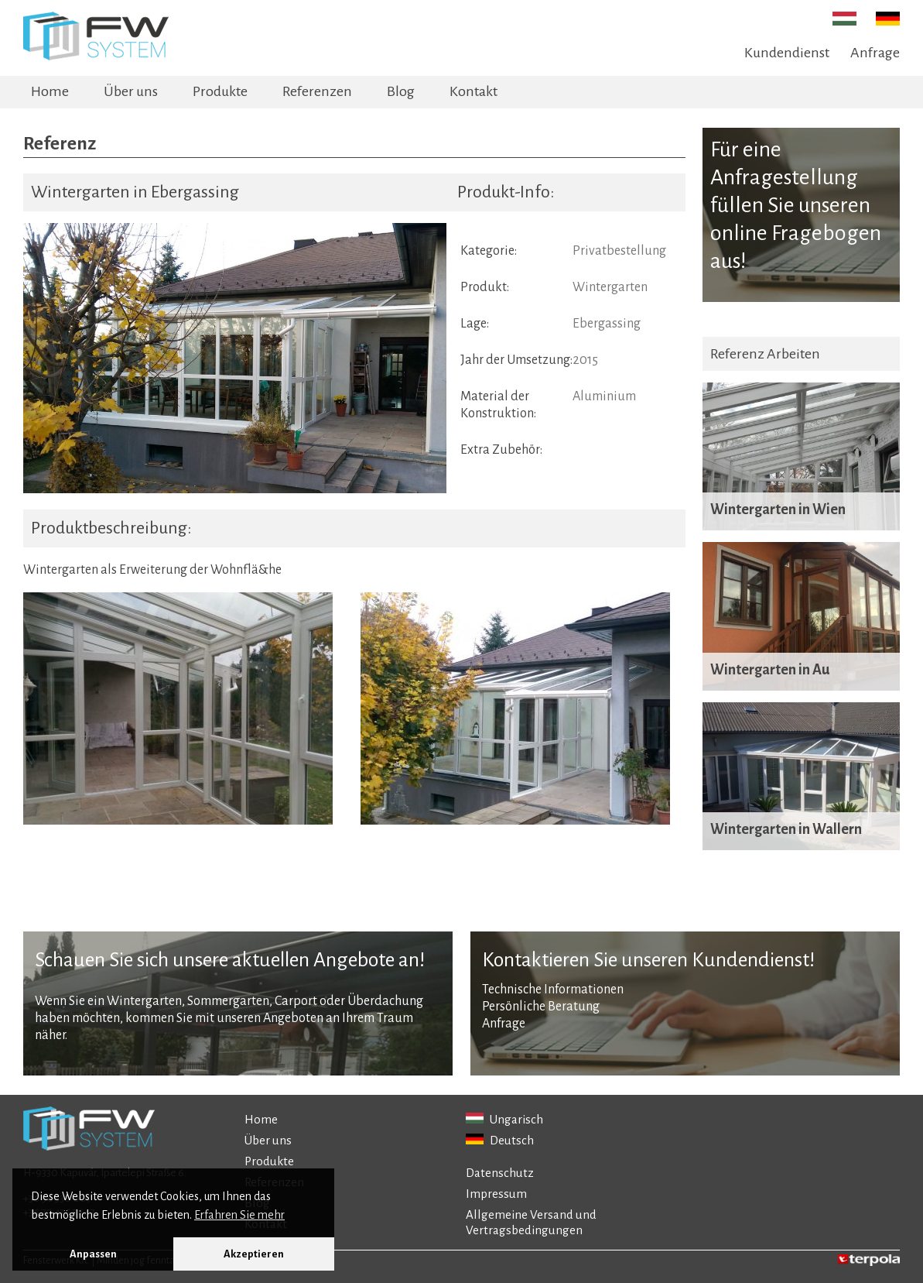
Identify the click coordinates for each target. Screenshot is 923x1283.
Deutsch (500, 1140)
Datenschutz (500, 1172)
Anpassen (93, 1254)
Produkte (220, 91)
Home (50, 91)
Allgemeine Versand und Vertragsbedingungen (531, 1222)
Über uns (131, 91)
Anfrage (875, 52)
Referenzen (317, 91)
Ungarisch (504, 1119)
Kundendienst (786, 52)
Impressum (496, 1193)
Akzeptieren (254, 1254)
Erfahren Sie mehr (239, 1215)
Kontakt (473, 91)
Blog (401, 91)
